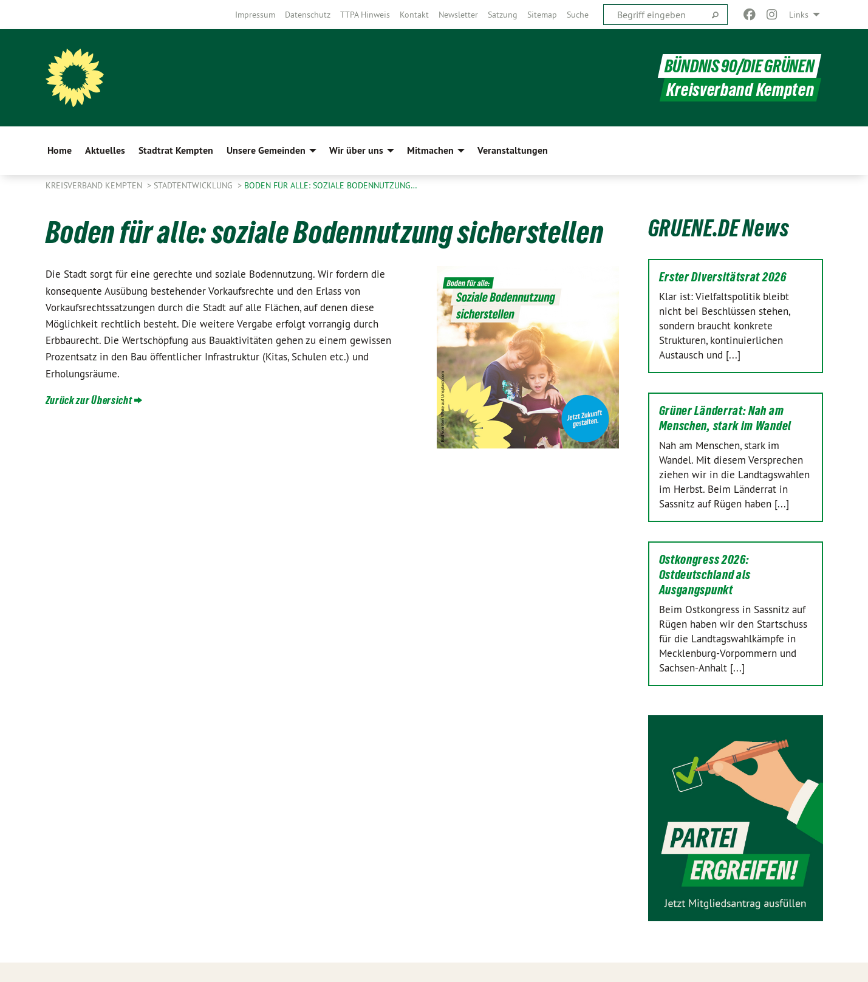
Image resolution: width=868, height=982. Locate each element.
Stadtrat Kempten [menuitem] (175, 150)
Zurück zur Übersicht (89, 400)
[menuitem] (255, 14)
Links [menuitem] (798, 14)
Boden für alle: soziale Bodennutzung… (330, 185)
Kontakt (414, 14)
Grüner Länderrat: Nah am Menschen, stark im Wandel (725, 418)
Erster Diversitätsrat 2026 (723, 277)
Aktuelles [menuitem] (105, 150)
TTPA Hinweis (365, 14)
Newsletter (458, 14)
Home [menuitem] (59, 150)
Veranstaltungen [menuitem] (512, 150)
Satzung (503, 14)
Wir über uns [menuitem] (356, 150)
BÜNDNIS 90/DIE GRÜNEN (740, 66)
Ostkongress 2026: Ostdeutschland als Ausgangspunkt (705, 574)
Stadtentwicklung (194, 185)
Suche (578, 14)
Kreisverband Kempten (95, 185)
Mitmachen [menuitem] (430, 150)
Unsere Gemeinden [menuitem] (266, 150)
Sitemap (542, 14)
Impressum (255, 14)
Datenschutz (307, 14)
